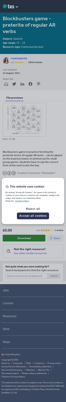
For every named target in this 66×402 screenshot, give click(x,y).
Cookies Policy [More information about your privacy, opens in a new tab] (22, 201)
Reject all (33, 209)
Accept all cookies (33, 215)
